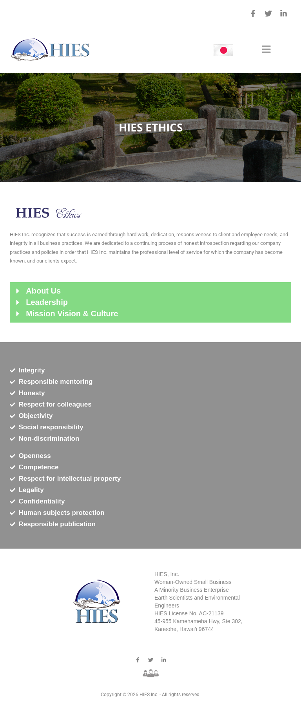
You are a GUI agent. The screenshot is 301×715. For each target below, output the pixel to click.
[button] (266, 49)
